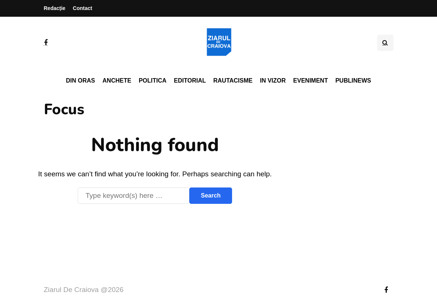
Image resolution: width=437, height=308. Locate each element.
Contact (82, 8)
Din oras (80, 80)
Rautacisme (233, 80)
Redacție (54, 8)
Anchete (117, 80)
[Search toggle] (385, 43)
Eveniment (310, 80)
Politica (153, 80)
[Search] (133, 195)
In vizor (273, 80)
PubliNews (353, 80)
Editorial (190, 80)
